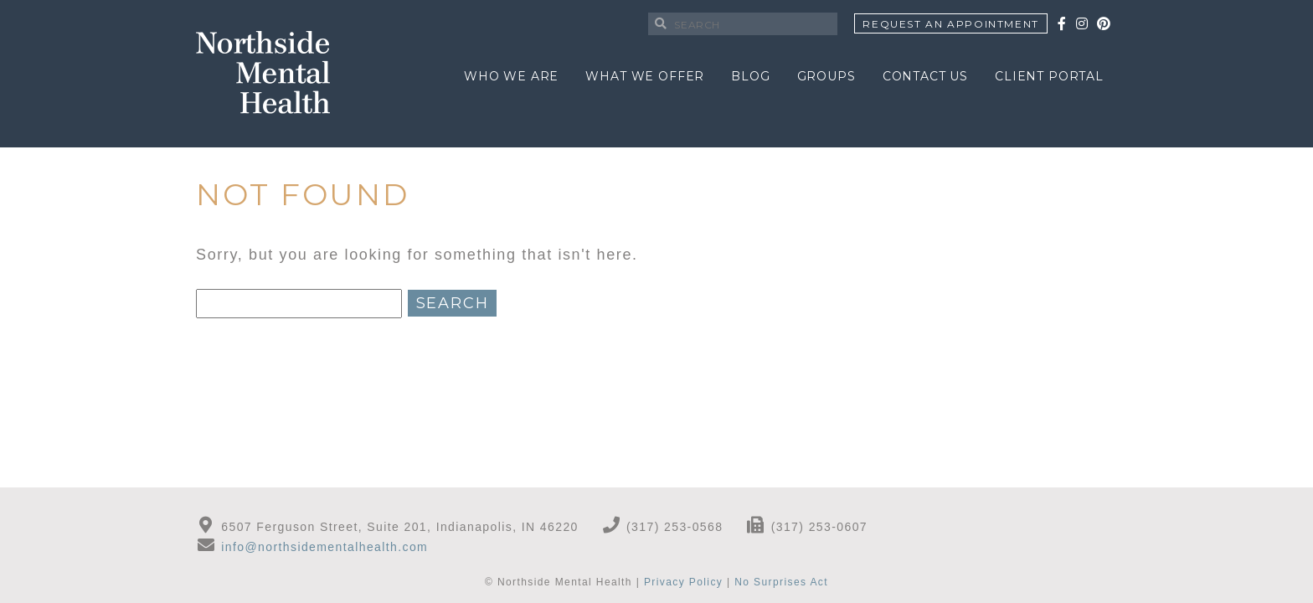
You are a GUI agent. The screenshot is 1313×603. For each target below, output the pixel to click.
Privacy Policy (683, 582)
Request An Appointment (950, 24)
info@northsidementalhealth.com (324, 547)
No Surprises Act (781, 582)
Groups (826, 76)
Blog (750, 76)
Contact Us (925, 76)
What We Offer (644, 76)
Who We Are (511, 76)
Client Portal (1049, 76)
